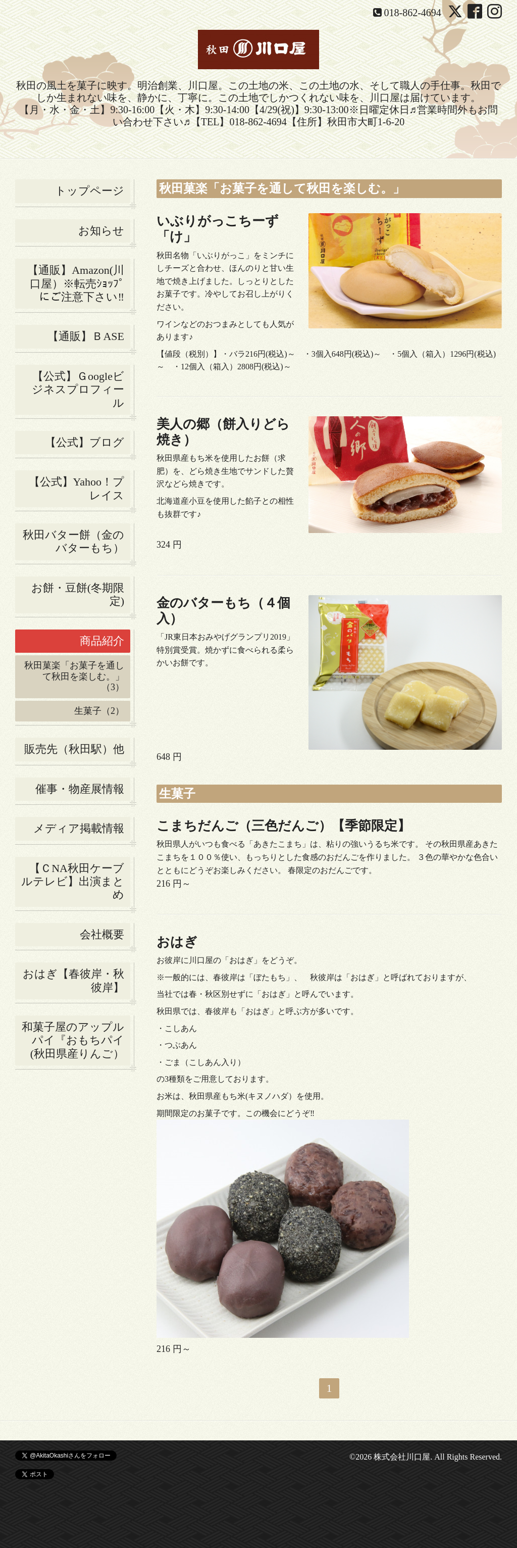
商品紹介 (102, 641)
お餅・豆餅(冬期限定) (77, 594)
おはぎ (177, 942)
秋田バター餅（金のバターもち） (73, 541)
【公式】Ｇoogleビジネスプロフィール (78, 389)
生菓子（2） (99, 711)
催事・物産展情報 (79, 789)
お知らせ (101, 230)
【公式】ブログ (84, 442)
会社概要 (102, 934)
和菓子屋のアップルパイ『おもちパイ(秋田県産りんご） (73, 1040)
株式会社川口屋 (402, 1457)
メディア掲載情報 (78, 828)
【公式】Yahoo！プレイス (76, 488)
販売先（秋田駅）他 (74, 749)
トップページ (89, 190)
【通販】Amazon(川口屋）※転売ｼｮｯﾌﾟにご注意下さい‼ (75, 283)
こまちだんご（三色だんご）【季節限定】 (283, 825)
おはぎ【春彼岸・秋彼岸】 (73, 980)
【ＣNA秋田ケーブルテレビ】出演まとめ (72, 881)
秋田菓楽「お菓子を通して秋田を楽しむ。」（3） (74, 676)
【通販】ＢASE (85, 336)
